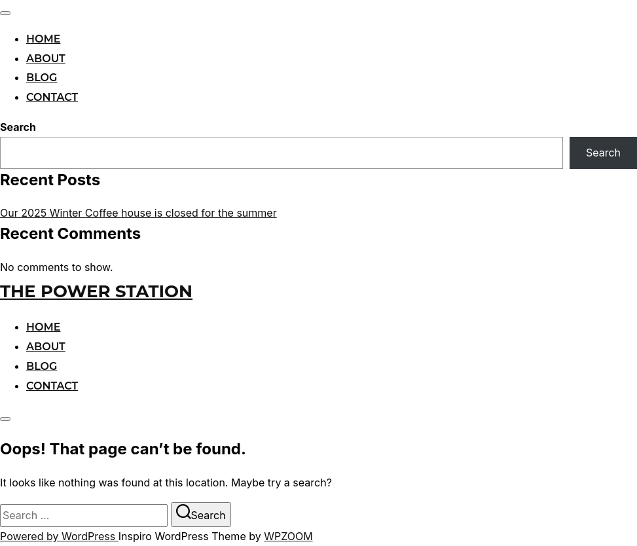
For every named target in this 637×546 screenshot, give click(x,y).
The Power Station (96, 291)
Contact (52, 97)
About (45, 58)
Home (43, 39)
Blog (41, 77)
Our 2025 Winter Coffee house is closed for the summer (138, 212)
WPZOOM (288, 536)
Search (18, 127)
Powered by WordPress (59, 536)
